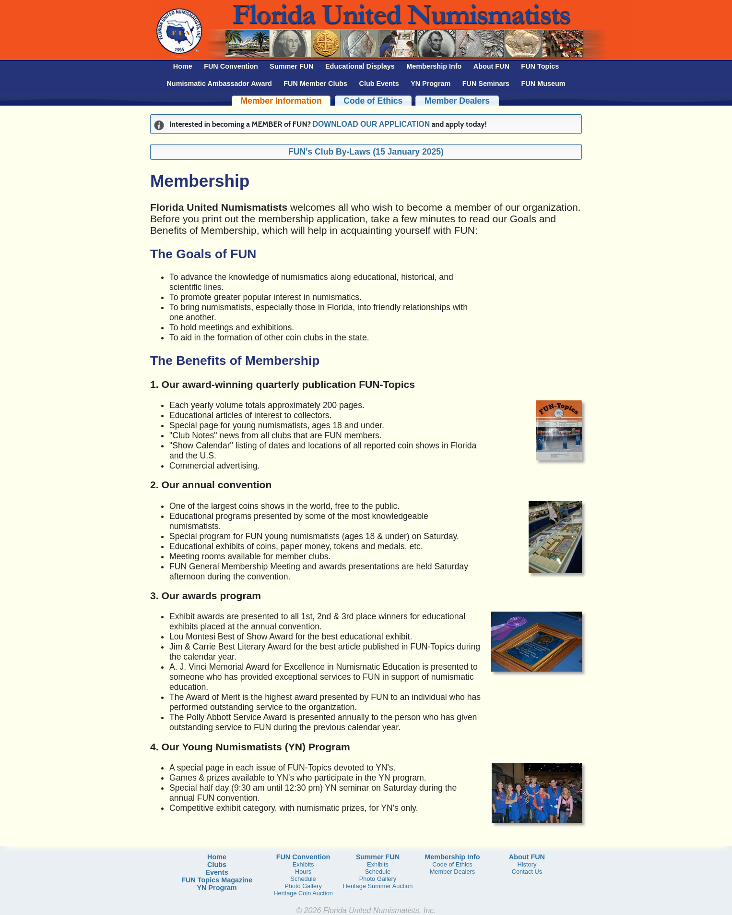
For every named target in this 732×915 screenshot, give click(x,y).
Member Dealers (457, 101)
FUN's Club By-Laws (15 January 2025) (366, 152)
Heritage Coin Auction (303, 893)
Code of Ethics (372, 101)
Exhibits (303, 864)
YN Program (430, 83)
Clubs (216, 864)
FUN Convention (231, 66)
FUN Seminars (485, 83)
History (526, 864)
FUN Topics (540, 66)
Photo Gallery (303, 886)
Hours (303, 871)
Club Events (379, 83)
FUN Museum (543, 83)
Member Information (281, 101)
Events (216, 872)
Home (182, 66)
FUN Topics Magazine (216, 880)
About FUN (491, 66)
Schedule (303, 878)
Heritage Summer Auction (378, 886)
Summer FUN (291, 66)
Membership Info (433, 66)
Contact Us (527, 871)
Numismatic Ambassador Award (219, 83)
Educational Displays (360, 66)
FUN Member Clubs (315, 83)
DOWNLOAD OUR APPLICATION (371, 124)
